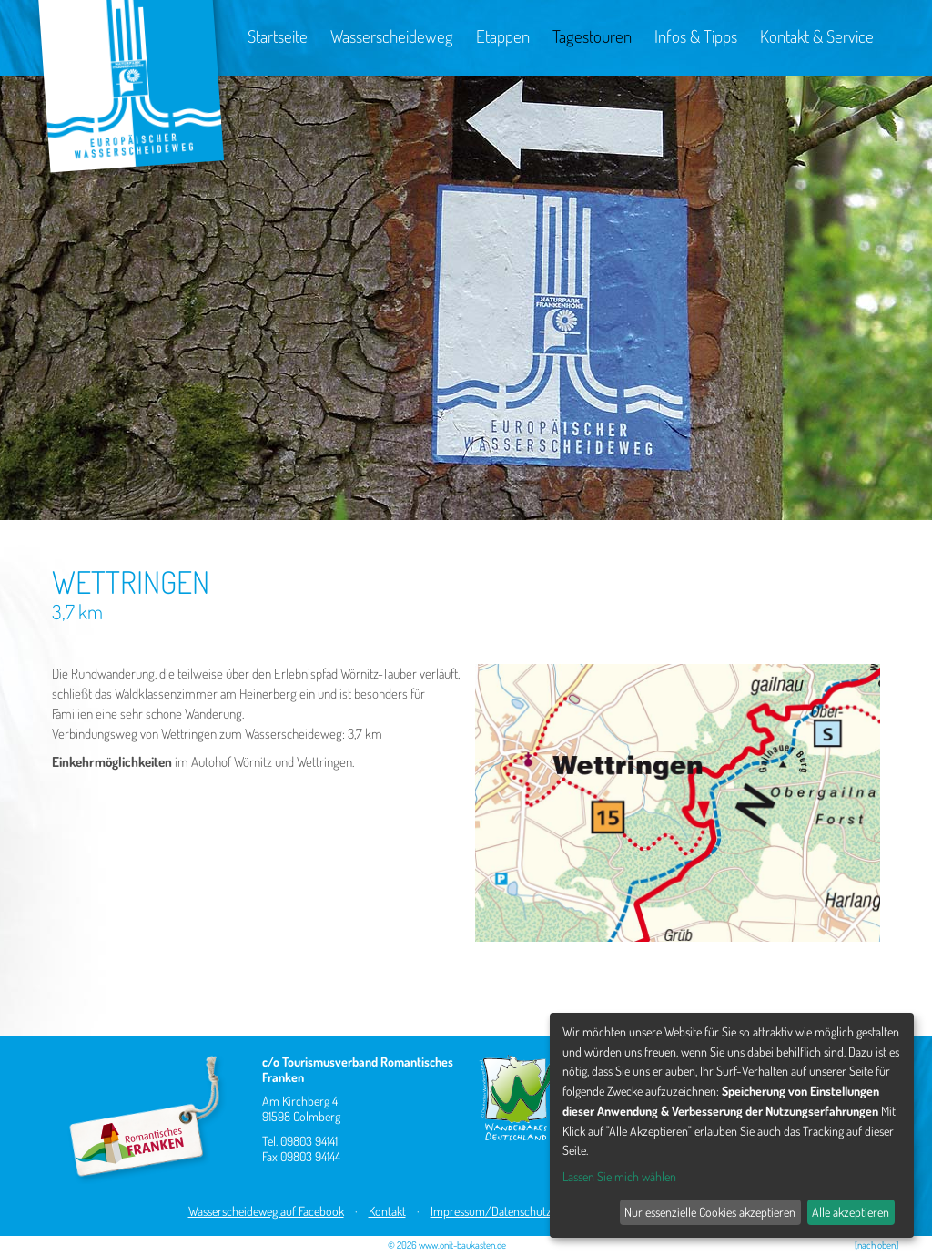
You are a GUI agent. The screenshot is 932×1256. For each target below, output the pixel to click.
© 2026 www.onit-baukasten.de (447, 1245)
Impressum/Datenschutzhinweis (509, 1211)
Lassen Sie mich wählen (619, 1176)
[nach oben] (876, 1245)
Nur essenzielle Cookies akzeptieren (709, 1212)
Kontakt (387, 1211)
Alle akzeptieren (850, 1212)
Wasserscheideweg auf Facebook (266, 1211)
